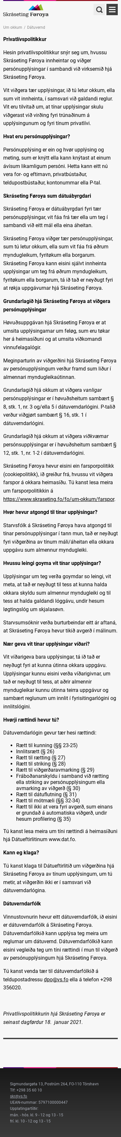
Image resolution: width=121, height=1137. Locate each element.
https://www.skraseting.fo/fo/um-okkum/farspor (58, 499)
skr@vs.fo (18, 1096)
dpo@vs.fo (56, 979)
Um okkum (12, 27)
